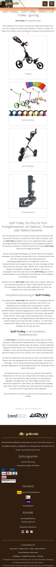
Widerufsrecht (40, 549)
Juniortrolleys (28, 166)
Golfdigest (16, 556)
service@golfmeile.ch (28, 518)
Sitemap (40, 556)
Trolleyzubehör (28, 212)
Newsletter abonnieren (28, 527)
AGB (31, 549)
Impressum (13, 549)
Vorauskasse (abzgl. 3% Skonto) (28, 465)
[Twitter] (27, 531)
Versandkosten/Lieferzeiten (28, 552)
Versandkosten (28, 506)
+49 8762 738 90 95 (28, 522)
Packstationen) (34, 492)
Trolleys (28, 74)
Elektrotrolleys (28, 120)
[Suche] (45, 3)
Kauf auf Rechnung (28, 462)
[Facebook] (31, 531)
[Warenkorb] (51, 3)
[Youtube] (23, 531)
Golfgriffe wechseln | (29, 556)
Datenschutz (23, 549)
